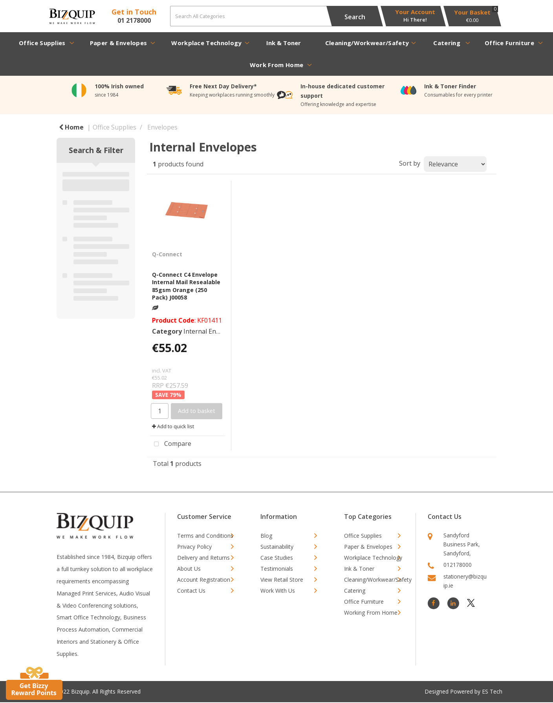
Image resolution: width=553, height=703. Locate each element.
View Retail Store (281, 579)
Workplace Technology (206, 43)
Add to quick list (173, 426)
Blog (266, 535)
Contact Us (191, 590)
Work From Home (276, 65)
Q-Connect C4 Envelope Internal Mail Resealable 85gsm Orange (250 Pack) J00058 (186, 286)
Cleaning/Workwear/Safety (367, 43)
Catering (446, 43)
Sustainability (276, 546)
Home (71, 127)
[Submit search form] (354, 16)
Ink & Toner (283, 43)
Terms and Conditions (205, 535)
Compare (170, 444)
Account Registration (203, 579)
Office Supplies (42, 43)
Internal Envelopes (211, 331)
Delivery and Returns (203, 557)
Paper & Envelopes (118, 43)
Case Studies (276, 557)
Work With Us (277, 590)
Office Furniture (509, 43)
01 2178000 (134, 20)
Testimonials (276, 568)
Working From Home (370, 612)
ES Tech (492, 691)
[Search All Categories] (273, 16)
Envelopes (162, 127)
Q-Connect (167, 254)
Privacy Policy (194, 546)
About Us (189, 568)
